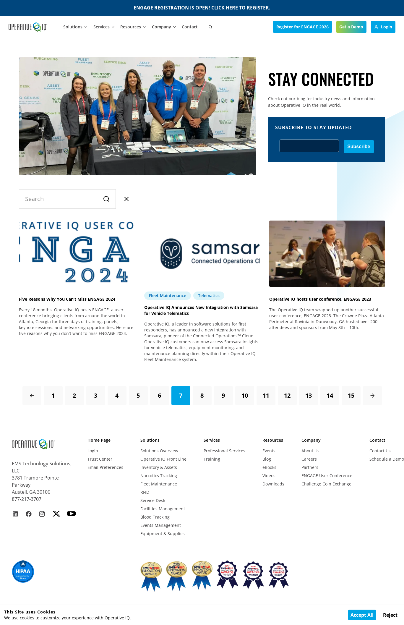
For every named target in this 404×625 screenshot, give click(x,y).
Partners (309, 467)
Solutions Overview (159, 451)
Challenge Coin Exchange (326, 484)
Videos (268, 475)
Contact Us (380, 451)
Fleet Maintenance (158, 484)
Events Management (160, 525)
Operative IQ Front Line (163, 459)
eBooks (269, 467)
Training (212, 459)
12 (287, 395)
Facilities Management (162, 508)
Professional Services (224, 451)
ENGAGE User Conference (326, 475)
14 (330, 395)
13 (308, 395)
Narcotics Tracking (158, 475)
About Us (310, 451)
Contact (190, 27)
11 (266, 395)
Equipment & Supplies (162, 533)
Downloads (273, 484)
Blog (266, 459)
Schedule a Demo (386, 459)
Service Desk (152, 500)
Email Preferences (105, 467)
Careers (309, 459)
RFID (144, 492)
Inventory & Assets (158, 467)
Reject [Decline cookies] (390, 615)
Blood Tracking (155, 517)
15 (351, 395)
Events (268, 451)
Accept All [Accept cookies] (362, 615)
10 (244, 395)
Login (92, 451)
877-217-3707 (26, 499)
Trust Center (99, 459)
